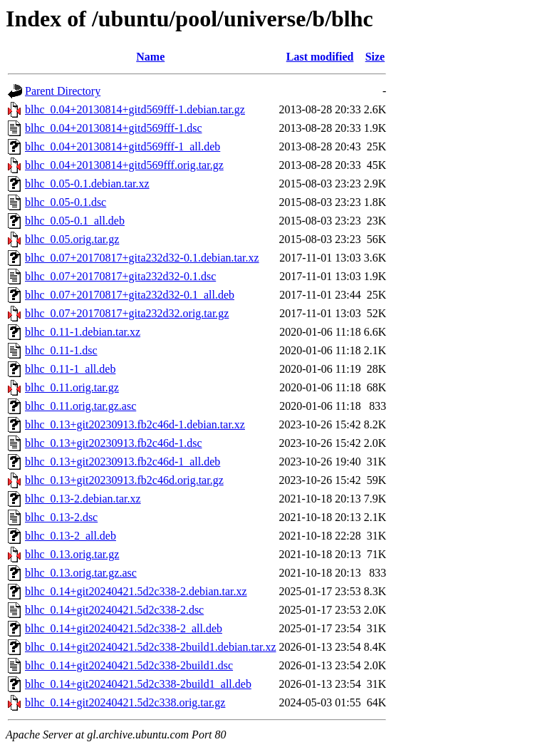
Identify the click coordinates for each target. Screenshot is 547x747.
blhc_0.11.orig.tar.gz (72, 387)
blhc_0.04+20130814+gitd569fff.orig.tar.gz (124, 165)
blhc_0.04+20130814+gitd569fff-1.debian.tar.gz (135, 109)
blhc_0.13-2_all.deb (70, 536)
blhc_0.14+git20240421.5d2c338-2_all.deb (123, 628)
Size (375, 57)
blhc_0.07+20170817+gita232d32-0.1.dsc (120, 276)
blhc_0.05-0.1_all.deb (75, 221)
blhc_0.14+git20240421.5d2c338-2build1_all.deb (138, 684)
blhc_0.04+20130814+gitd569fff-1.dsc (113, 128)
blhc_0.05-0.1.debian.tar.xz (87, 183)
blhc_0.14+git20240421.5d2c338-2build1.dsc (129, 665)
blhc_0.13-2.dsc (61, 517)
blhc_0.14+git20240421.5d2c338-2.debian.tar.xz (136, 591)
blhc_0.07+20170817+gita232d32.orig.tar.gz (127, 313)
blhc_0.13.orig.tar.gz (72, 554)
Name (150, 57)
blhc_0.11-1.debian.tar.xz (82, 332)
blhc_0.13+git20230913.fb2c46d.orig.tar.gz (124, 480)
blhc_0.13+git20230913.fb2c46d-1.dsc (113, 443)
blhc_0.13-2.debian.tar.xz (83, 499)
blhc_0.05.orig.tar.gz (72, 239)
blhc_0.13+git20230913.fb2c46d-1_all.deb (122, 461)
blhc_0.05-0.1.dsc (65, 202)
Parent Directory (62, 91)
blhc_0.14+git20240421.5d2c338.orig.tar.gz (125, 702)
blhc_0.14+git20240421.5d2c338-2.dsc (114, 610)
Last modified (320, 57)
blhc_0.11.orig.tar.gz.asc (80, 406)
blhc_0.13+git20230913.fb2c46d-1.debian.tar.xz (135, 424)
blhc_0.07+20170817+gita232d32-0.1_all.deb (129, 295)
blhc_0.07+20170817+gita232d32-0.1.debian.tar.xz (142, 258)
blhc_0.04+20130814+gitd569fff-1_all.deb (122, 146)
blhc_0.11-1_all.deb (70, 369)
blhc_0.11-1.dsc (61, 350)
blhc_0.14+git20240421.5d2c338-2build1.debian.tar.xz (150, 647)
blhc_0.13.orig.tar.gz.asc (81, 573)
